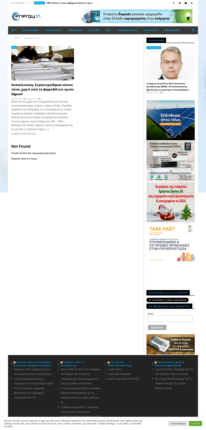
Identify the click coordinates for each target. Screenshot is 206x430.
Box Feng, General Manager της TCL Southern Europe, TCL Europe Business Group (174, 381)
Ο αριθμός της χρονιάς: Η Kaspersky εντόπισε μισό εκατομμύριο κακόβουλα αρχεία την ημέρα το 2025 (80, 410)
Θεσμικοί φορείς (127, 30)
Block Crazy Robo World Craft (123, 376)
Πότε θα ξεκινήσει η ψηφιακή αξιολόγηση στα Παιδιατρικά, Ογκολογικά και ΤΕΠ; (29, 391)
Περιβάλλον (75, 30)
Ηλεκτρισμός (30, 30)
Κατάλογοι (151, 30)
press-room (30, 99)
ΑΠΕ (108, 30)
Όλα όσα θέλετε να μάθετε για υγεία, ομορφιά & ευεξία (32, 362)
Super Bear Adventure (119, 372)
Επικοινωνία (172, 30)
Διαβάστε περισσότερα (24, 134)
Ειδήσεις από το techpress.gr (72, 362)
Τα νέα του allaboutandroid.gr (120, 362)
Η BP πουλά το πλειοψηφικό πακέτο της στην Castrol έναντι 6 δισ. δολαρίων (70, 3)
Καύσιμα (39, 3)
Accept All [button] (195, 423)
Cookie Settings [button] (177, 423)
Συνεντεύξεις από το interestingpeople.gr (169, 362)
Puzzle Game (115, 367)
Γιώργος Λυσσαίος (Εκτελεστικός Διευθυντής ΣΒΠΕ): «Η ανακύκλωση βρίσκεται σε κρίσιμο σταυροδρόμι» (167, 86)
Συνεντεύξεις (153, 47)
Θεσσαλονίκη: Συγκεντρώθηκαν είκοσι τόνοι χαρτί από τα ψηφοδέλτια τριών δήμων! (42, 89)
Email (150, 314)
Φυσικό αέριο (53, 30)
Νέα (13, 30)
